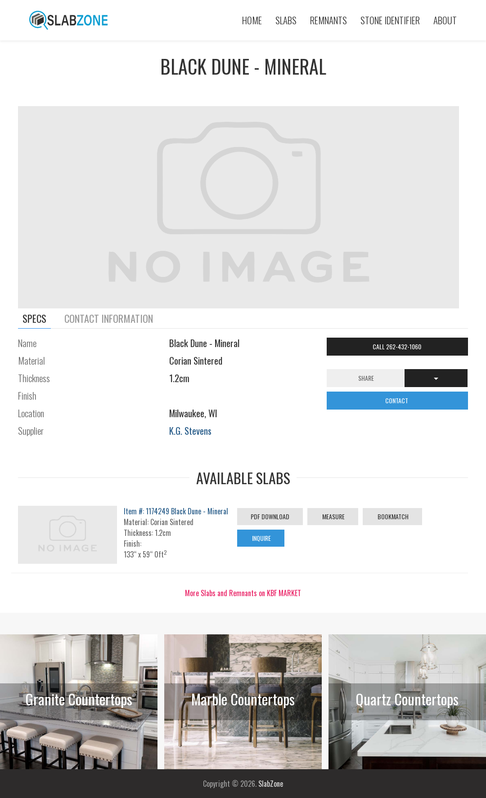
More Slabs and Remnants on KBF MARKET (243, 593)
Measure (333, 516)
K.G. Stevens (190, 430)
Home (252, 20)
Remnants (328, 20)
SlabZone (270, 783)
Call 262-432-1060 (398, 346)
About (445, 20)
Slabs (286, 20)
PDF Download (270, 516)
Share (366, 378)
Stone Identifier (390, 20)
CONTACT (397, 400)
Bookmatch (392, 516)
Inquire (261, 538)
